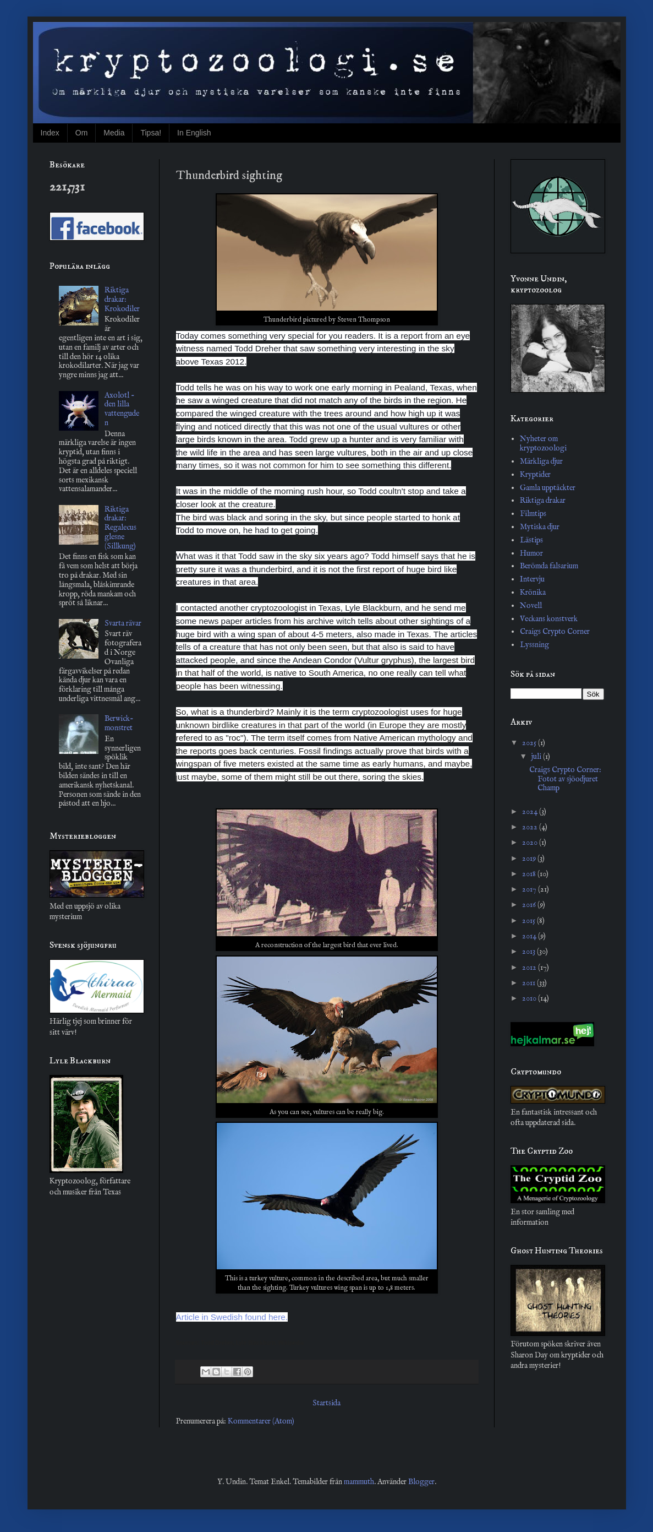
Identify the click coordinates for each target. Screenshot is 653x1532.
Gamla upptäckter (547, 488)
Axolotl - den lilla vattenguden (122, 409)
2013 (529, 952)
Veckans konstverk (549, 619)
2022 (530, 827)
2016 (529, 905)
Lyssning (534, 645)
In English (194, 132)
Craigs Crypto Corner (555, 632)
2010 (530, 998)
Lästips (531, 540)
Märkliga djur (541, 461)
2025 (530, 743)
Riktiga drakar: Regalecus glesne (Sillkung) (120, 527)
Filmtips (533, 514)
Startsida (326, 1403)
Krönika (533, 592)
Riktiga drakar (543, 501)
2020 (530, 843)
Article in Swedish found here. (232, 1317)
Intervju (532, 579)
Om (81, 132)
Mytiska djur (539, 527)
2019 (529, 858)
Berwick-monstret (119, 723)
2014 (530, 936)
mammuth (359, 1482)
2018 (529, 874)
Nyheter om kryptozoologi (543, 443)
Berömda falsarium (549, 566)
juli (537, 757)
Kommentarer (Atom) (261, 1421)
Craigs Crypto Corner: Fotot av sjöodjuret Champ (565, 779)
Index (50, 132)
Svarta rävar (123, 623)
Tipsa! (150, 132)
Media (113, 132)
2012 (530, 968)
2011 (529, 983)
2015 (529, 921)
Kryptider (535, 475)
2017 (530, 889)
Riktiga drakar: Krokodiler (122, 299)
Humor (531, 553)
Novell (531, 606)
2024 (530, 812)
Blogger (421, 1482)
